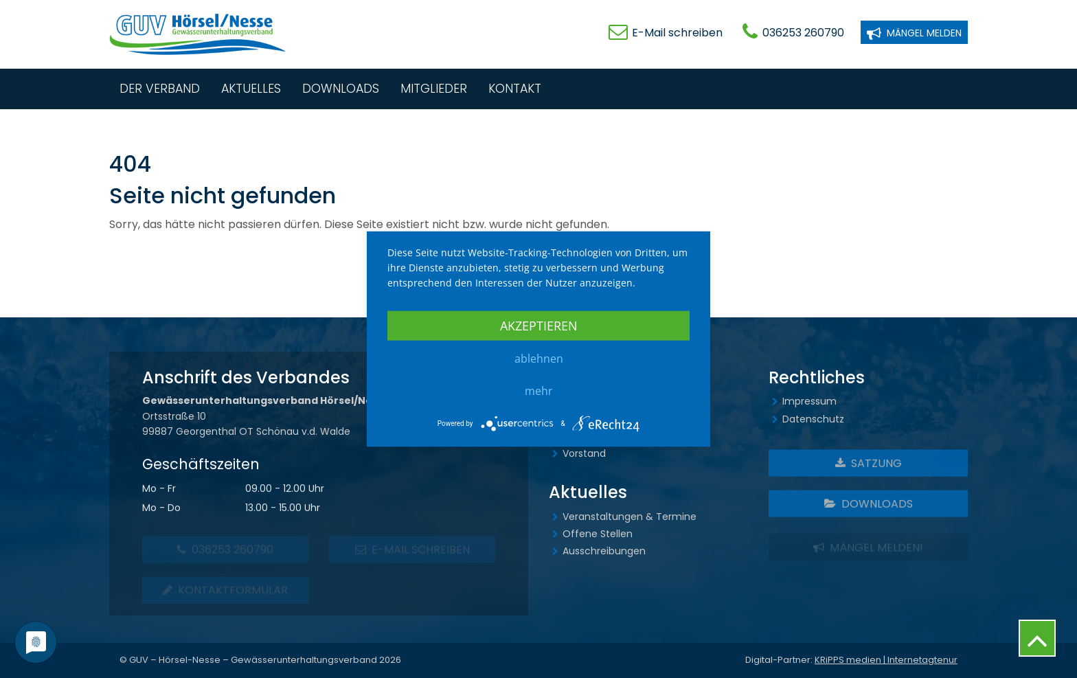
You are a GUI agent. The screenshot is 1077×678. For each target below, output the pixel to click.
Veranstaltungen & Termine (629, 516)
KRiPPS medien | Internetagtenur (886, 659)
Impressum (809, 401)
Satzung (868, 465)
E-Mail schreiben (677, 33)
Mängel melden (914, 32)
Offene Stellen (598, 534)
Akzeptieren (539, 325)
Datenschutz (813, 419)
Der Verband (160, 88)
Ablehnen (538, 357)
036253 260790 (803, 33)
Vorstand (584, 453)
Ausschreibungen (604, 551)
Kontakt (514, 88)
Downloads (340, 88)
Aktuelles (251, 88)
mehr (539, 390)
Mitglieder (433, 88)
